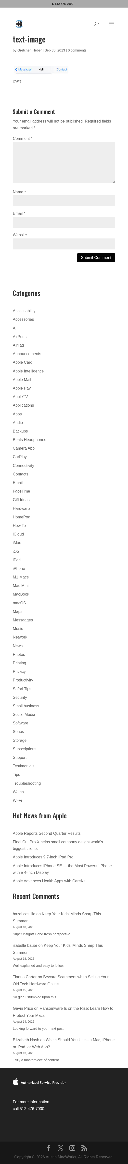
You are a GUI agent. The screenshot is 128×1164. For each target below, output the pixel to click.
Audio (18, 423)
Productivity (23, 680)
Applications (23, 405)
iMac (17, 543)
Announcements (27, 354)
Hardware (21, 508)
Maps (17, 611)
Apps (17, 414)
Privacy (19, 672)
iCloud (18, 534)
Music (18, 629)
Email (19, 213)
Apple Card (22, 362)
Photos (19, 654)
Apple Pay (22, 388)
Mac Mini (20, 586)
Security (20, 697)
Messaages (23, 620)
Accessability (24, 311)
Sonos (18, 732)
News (18, 646)
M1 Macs (21, 577)
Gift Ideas (21, 500)
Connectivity (23, 466)
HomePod (21, 517)
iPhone (19, 569)
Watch (18, 792)
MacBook (21, 594)
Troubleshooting (27, 783)
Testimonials (23, 766)
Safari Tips (22, 689)
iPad (17, 560)
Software (20, 723)
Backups (20, 431)
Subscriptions (24, 749)
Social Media (24, 714)
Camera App (24, 448)
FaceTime (21, 491)
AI (14, 328)
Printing (19, 663)
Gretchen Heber (29, 50)
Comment (22, 138)
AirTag (18, 345)
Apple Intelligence (28, 371)
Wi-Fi (17, 800)
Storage (19, 740)
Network (20, 637)
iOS (16, 551)
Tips (16, 775)
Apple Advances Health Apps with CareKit (49, 881)
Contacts (20, 474)
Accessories (23, 319)
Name (19, 192)
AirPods (19, 337)
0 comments (77, 50)
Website (20, 235)
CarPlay (20, 457)
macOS (19, 603)
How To (19, 526)
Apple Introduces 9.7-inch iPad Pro (43, 857)
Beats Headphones (29, 440)
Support (19, 757)
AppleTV (20, 397)
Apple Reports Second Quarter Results (47, 833)
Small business (26, 706)
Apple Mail (22, 380)
